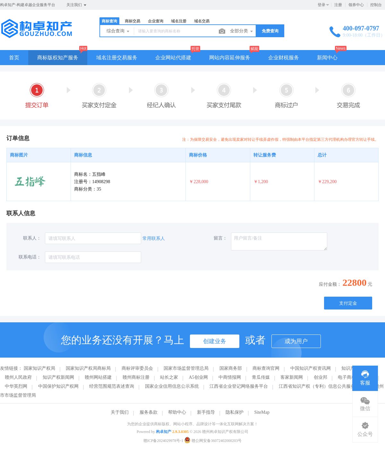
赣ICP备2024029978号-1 (163, 440)
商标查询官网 (265, 368)
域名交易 (202, 21)
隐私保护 (235, 412)
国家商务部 (230, 368)
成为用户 (296, 341)
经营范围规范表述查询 (111, 386)
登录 (321, 5)
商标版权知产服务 (57, 57)
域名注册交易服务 (116, 57)
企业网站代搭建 (173, 57)
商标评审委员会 (137, 368)
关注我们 (76, 5)
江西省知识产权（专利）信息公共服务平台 (321, 386)
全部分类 (242, 31)
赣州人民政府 (18, 377)
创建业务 (214, 341)
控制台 (376, 5)
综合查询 (118, 31)
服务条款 (149, 412)
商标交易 (132, 21)
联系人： (32, 238)
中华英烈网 (16, 386)
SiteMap (262, 412)
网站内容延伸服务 (229, 57)
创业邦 (320, 377)
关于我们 (120, 412)
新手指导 (206, 412)
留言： (220, 238)
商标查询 (109, 21)
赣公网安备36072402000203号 (213, 440)
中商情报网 (229, 377)
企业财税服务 (283, 57)
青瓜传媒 (261, 377)
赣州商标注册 (136, 377)
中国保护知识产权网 (58, 386)
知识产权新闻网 (58, 377)
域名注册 (178, 21)
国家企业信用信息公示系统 (172, 386)
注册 (338, 5)
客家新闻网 (291, 377)
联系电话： (30, 257)
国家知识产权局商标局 (88, 368)
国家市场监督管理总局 (186, 368)
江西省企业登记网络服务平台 (239, 386)
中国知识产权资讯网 (310, 368)
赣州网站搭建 (98, 377)
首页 (14, 57)
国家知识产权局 (39, 368)
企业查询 (155, 21)
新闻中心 (327, 57)
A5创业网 (198, 377)
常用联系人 (153, 238)
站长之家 (169, 377)
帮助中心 (177, 412)
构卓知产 (163, 431)
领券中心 (356, 5)
